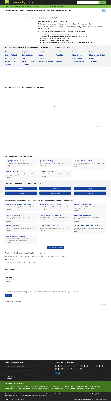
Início (6, 6)
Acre (6, 52)
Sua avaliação (9, 277)
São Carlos (79, 388)
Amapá (41, 52)
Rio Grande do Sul (46, 61)
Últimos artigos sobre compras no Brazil (16, 375)
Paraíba (41, 58)
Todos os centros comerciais (55, 247)
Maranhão (59, 55)
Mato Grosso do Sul (97, 55)
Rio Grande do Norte (30, 61)
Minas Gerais (10, 58)
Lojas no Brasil (10, 378)
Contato (76, 399)
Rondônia (59, 61)
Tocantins (25, 65)
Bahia (74, 52)
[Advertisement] (19, 31)
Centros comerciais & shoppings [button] (21, 6)
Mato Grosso (77, 55)
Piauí (91, 58)
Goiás (41, 55)
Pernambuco (77, 58)
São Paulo (93, 61)
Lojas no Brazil (37, 6)
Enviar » (8, 295)
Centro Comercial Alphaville (82, 24)
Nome (10, 269)
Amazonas (60, 52)
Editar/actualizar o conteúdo (86, 399)
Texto (9, 259)
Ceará (91, 52)
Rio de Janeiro (10, 61)
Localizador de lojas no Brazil (54, 6)
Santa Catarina (78, 61)
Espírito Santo (27, 55)
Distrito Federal (11, 55)
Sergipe (8, 65)
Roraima (63, 388)
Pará (23, 58)
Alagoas (25, 52)
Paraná (58, 58)
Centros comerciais (11, 376)
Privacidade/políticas (100, 399)
